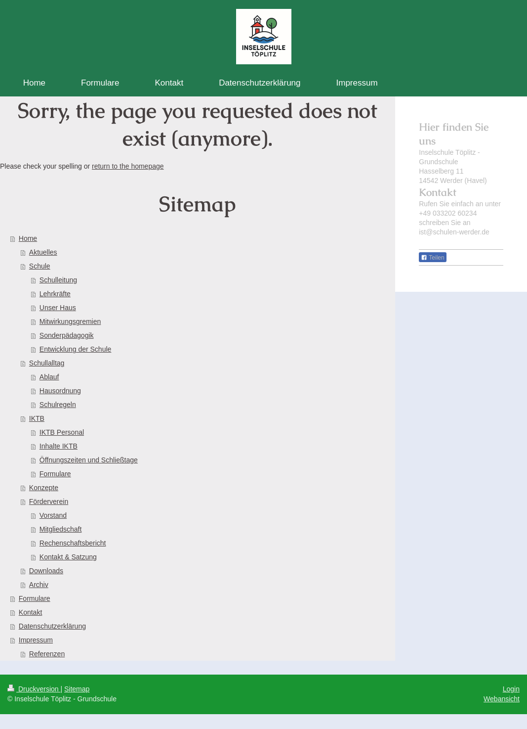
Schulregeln (58, 405)
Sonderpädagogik (67, 335)
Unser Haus (58, 308)
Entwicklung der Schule (76, 349)
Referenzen (47, 654)
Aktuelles (43, 252)
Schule (39, 266)
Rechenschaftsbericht (73, 543)
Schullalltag (47, 363)
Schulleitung (58, 280)
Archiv (38, 585)
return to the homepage (128, 166)
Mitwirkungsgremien (70, 321)
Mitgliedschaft (61, 529)
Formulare (55, 474)
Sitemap (76, 689)
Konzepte (43, 488)
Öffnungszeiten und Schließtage (89, 460)
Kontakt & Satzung (68, 557)
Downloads (46, 571)
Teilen (432, 257)
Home (28, 238)
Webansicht (502, 699)
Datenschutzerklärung (52, 626)
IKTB (36, 418)
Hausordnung (60, 391)
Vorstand (53, 515)
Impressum (36, 640)
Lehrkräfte (55, 294)
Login (511, 689)
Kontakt (30, 612)
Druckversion (33, 689)
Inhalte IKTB (59, 446)
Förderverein (48, 501)
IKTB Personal (62, 432)
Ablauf (49, 377)
